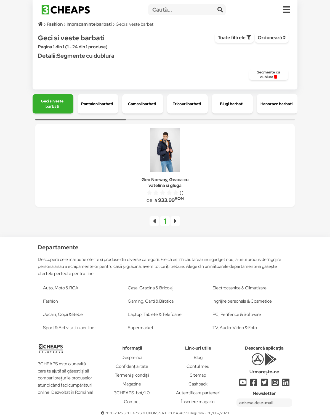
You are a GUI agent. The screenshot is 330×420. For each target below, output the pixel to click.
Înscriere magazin (198, 402)
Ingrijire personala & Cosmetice (242, 301)
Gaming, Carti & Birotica (151, 301)
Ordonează (272, 38)
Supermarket (140, 328)
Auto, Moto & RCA (60, 288)
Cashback (197, 384)
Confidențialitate (132, 366)
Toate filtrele (234, 38)
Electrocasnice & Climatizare (239, 288)
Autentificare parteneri (198, 393)
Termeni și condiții (132, 375)
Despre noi (131, 357)
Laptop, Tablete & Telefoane (155, 314)
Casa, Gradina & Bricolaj (150, 288)
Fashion (50, 301)
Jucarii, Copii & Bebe (63, 314)
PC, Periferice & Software (236, 314)
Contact (132, 402)
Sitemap (198, 375)
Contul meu (198, 366)
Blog (198, 357)
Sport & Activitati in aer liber (69, 328)
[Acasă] (41, 24)
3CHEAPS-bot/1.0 (132, 393)
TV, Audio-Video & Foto (234, 328)
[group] (268, 74)
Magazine (132, 384)
